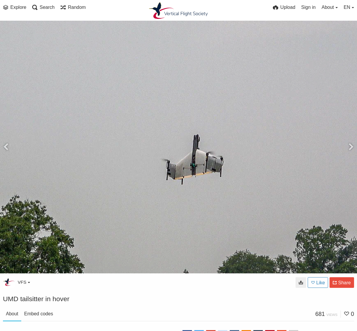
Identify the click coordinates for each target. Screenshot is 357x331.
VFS (24, 282)
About (12, 313)
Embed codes (38, 313)
